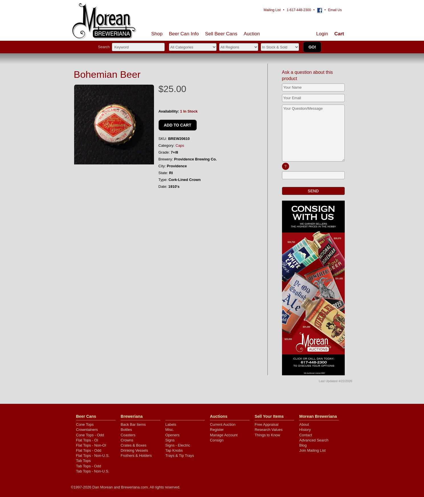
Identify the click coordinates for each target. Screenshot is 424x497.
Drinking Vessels (134, 450)
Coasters (128, 435)
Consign (217, 440)
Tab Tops (83, 461)
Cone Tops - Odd (90, 435)
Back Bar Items (133, 424)
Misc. (169, 429)
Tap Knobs (174, 450)
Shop (157, 33)
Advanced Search (313, 440)
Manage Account (224, 435)
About (304, 424)
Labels (170, 424)
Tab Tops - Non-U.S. (92, 471)
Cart (339, 33)
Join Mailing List (312, 450)
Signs (170, 440)
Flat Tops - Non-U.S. (93, 455)
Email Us (335, 10)
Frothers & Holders (136, 455)
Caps (180, 145)
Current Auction (223, 424)
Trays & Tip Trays (179, 455)
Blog (303, 445)
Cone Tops (85, 424)
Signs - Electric (177, 445)
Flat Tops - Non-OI (91, 445)
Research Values (269, 429)
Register (217, 429)
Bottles (126, 429)
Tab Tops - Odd (88, 466)
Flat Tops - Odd (89, 450)
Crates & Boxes (133, 445)
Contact (305, 435)
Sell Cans (221, 33)
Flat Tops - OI (87, 440)
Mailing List (272, 10)
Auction (252, 33)
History (305, 429)
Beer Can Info (184, 33)
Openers (172, 435)
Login (322, 33)
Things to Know (267, 435)
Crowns (127, 440)
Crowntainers (87, 429)
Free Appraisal (267, 424)
